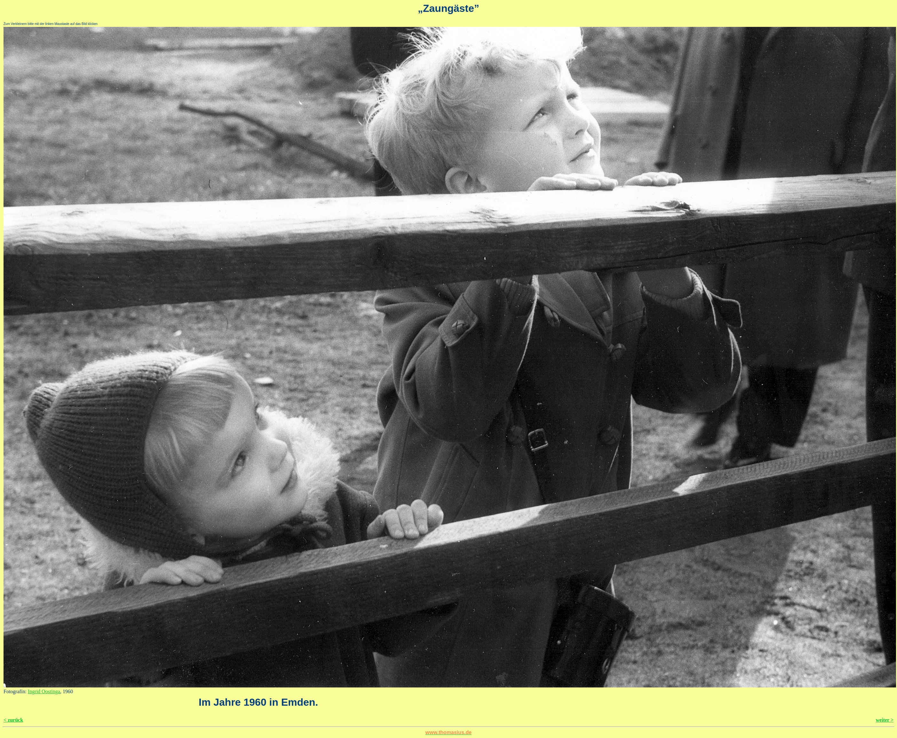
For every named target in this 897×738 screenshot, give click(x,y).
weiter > (884, 720)
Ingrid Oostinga (44, 691)
